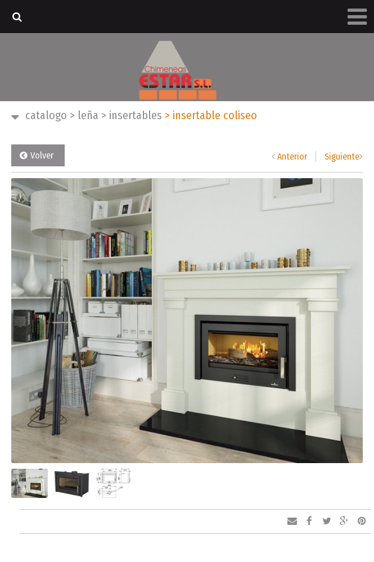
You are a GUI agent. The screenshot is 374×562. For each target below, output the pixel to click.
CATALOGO (46, 115)
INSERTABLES (131, 115)
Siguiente (342, 156)
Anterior (292, 156)
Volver (41, 155)
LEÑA (84, 115)
